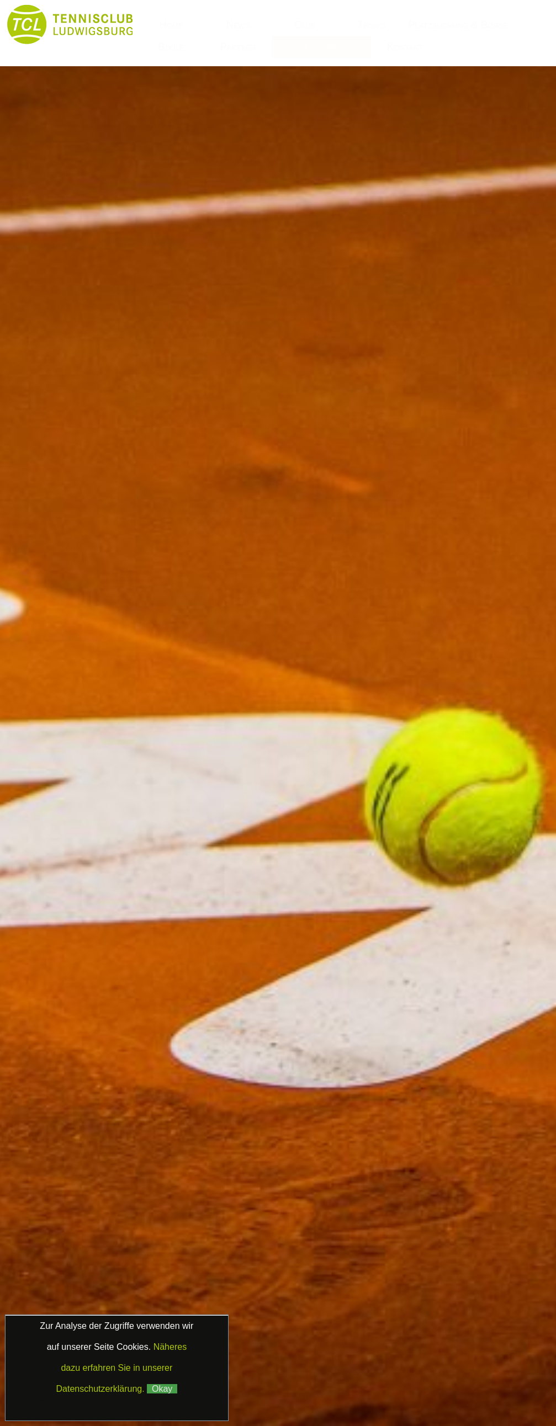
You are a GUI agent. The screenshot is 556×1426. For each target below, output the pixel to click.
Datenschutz (301, 1367)
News (238, 24)
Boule (171, 46)
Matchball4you (296, 1394)
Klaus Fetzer (270, 1379)
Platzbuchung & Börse (459, 24)
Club (305, 24)
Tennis (371, 24)
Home (171, 24)
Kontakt (404, 46)
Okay (162, 1388)
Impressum (243, 1367)
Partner (238, 46)
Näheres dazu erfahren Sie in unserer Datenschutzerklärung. (121, 1367)
